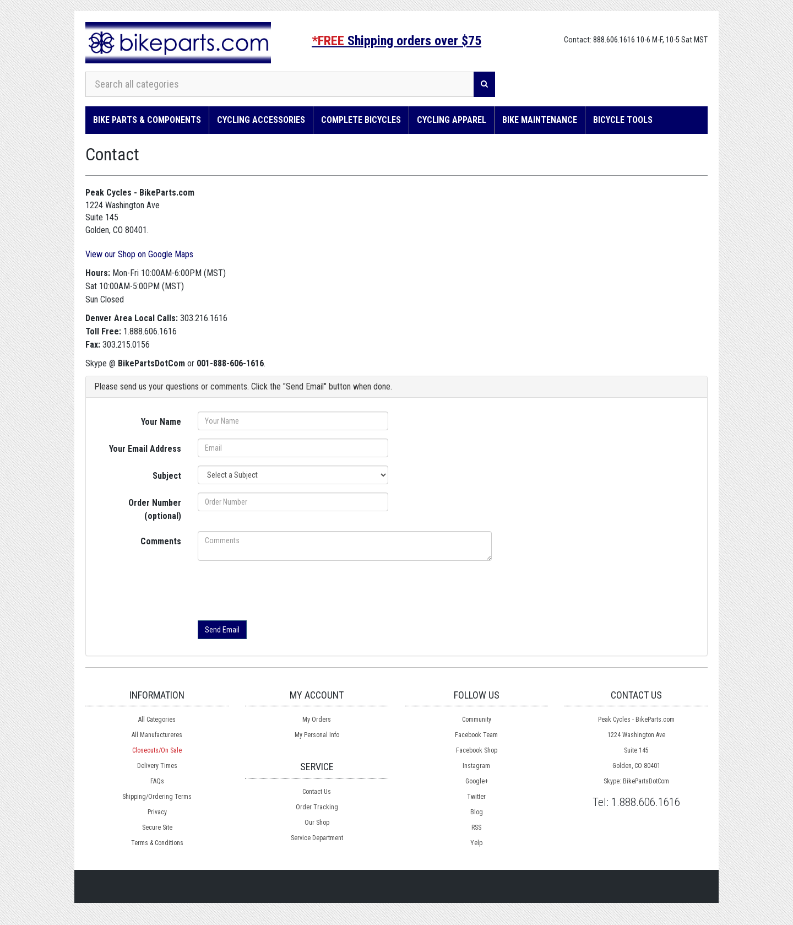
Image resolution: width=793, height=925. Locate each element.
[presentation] (281, 590)
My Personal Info (317, 735)
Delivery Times (157, 766)
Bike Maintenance (539, 120)
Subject (167, 475)
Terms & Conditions (157, 843)
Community (476, 719)
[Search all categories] (279, 84)
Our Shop (317, 822)
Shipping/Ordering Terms (157, 796)
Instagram (476, 766)
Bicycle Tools (623, 120)
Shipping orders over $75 (396, 40)
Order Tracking (317, 807)
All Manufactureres (157, 735)
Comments (160, 541)
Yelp (476, 843)
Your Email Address (145, 448)
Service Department (317, 838)
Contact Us (316, 792)
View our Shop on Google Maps (139, 254)
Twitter (476, 796)
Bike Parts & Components (147, 120)
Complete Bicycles (361, 120)
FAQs (157, 781)
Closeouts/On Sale (157, 750)
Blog (476, 812)
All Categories (157, 719)
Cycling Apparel (451, 120)
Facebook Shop (476, 750)
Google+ (476, 781)
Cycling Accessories (261, 120)
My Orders (316, 719)
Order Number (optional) (154, 509)
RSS (476, 827)
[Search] (484, 84)
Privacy (157, 812)
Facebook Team (476, 735)
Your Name (161, 421)
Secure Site (157, 827)
